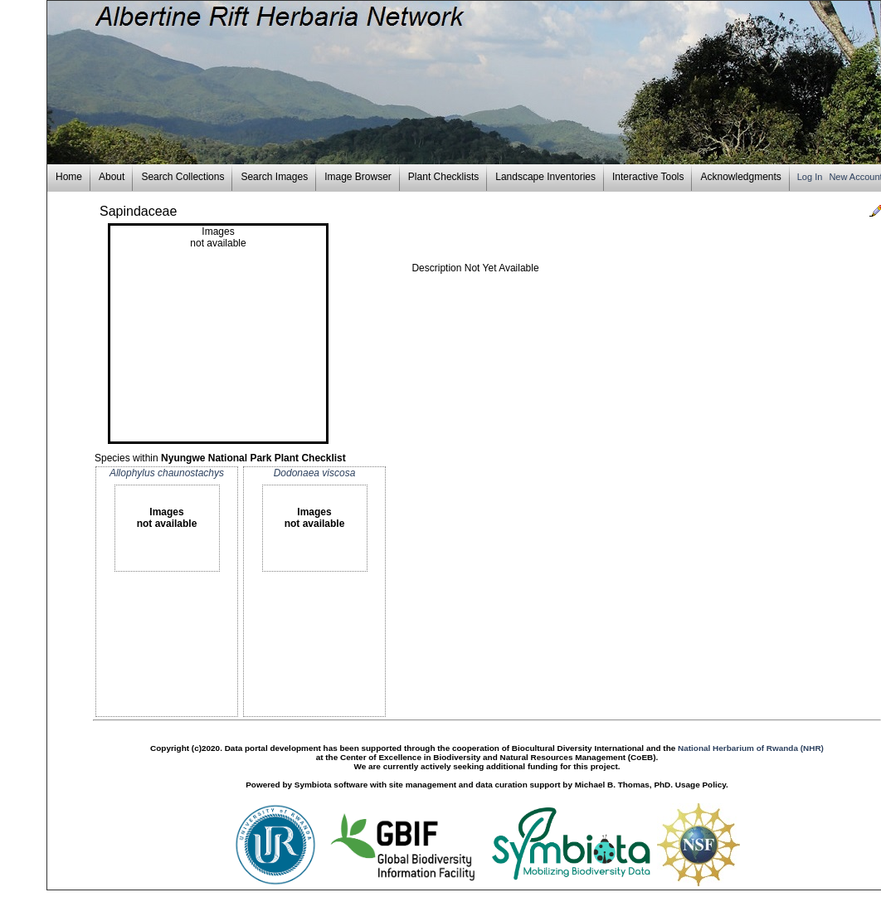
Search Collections (182, 177)
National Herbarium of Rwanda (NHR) (751, 748)
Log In (811, 177)
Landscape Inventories (545, 177)
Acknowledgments (740, 177)
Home (69, 177)
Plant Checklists (443, 177)
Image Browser (358, 177)
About (111, 177)
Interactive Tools (648, 177)
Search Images (274, 177)
